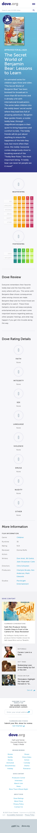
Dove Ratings (18, 798)
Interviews (18, 780)
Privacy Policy (18, 804)
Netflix (10, 757)
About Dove (18, 801)
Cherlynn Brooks (23, 570)
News (18, 786)
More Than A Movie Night (18, 789)
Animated (10, 763)
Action (26, 760)
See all (31, 690)
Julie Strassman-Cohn (26, 562)
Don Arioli (21, 558)
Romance (26, 768)
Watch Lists (18, 783)
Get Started (18, 726)
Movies (10, 754)
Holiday (10, 768)
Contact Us (18, 807)
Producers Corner (18, 778)
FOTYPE (32, 812)
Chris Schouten (23, 566)
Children (20, 537)
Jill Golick (30, 558)
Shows (26, 754)
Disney (10, 760)
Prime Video (26, 757)
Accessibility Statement (15, 815)
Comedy (27, 763)
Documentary (10, 765)
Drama (26, 765)
